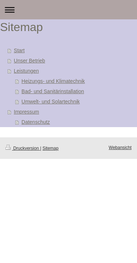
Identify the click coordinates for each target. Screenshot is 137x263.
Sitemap (50, 148)
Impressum (26, 112)
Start (19, 50)
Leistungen (26, 71)
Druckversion (22, 148)
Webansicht (120, 147)
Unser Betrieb (29, 61)
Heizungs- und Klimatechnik (53, 81)
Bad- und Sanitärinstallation (53, 91)
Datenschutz (36, 122)
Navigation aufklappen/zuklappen (68, 10)
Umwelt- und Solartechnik (51, 101)
